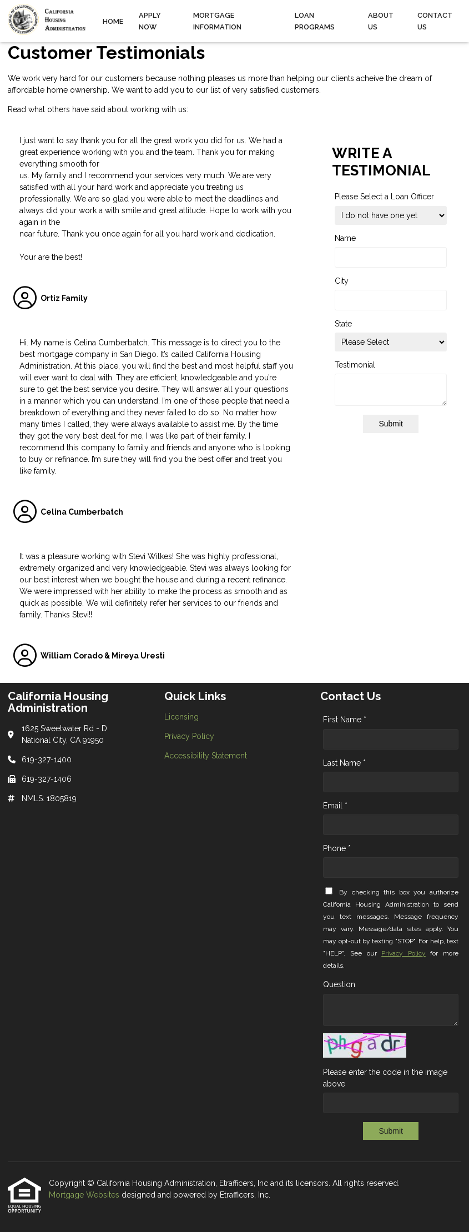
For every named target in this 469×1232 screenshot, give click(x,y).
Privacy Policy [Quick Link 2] (189, 736)
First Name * (344, 719)
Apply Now (150, 21)
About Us (381, 21)
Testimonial (355, 364)
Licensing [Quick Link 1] (181, 716)
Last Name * (344, 762)
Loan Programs (315, 21)
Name (345, 238)
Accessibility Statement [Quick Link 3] (205, 755)
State (343, 323)
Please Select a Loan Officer (384, 196)
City (342, 280)
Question (339, 984)
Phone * (337, 848)
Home (113, 21)
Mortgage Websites (85, 1194)
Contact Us (434, 21)
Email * (335, 805)
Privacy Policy (403, 953)
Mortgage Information (217, 21)
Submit (391, 423)
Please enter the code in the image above (385, 1078)
